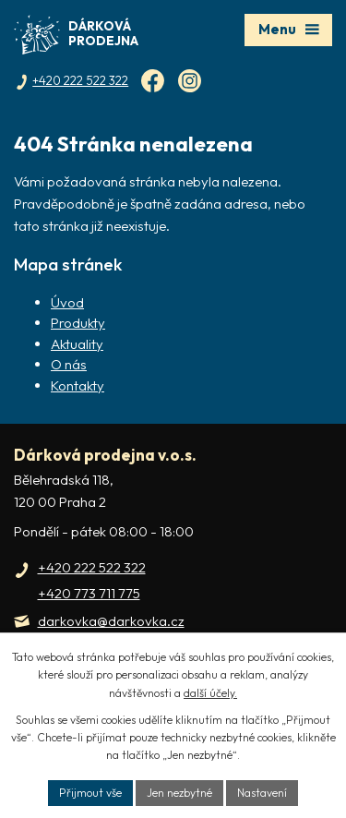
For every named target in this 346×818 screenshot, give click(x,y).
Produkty (78, 322)
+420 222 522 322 (92, 567)
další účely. (210, 693)
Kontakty (77, 385)
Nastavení (262, 793)
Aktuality (77, 344)
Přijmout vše (90, 793)
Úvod (67, 302)
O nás (69, 364)
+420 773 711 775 (89, 593)
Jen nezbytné (179, 793)
